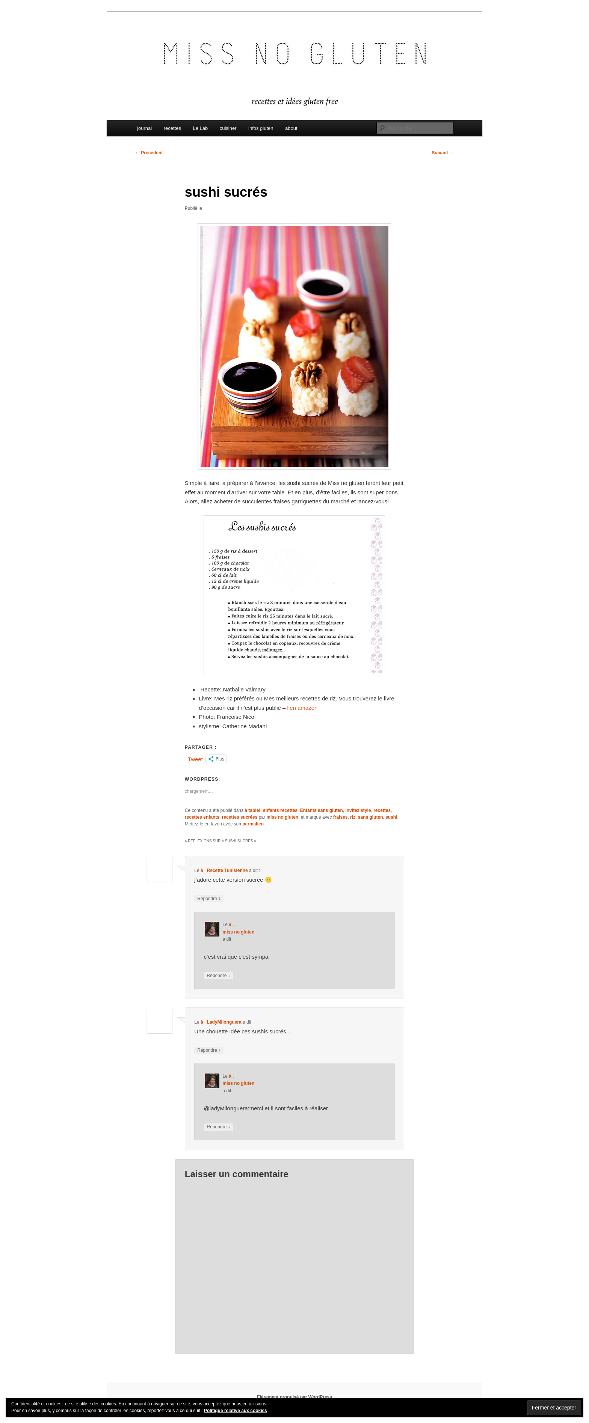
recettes (172, 128)
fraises (340, 817)
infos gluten (260, 128)
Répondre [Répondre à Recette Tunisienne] (208, 898)
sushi (391, 817)
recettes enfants (202, 817)
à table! (252, 810)
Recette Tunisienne (227, 870)
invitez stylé (358, 810)
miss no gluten (282, 817)
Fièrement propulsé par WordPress (294, 1397)
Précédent (149, 152)
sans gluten (370, 817)
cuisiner (228, 128)
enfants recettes (280, 810)
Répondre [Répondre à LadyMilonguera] (208, 1050)
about (291, 128)
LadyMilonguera (224, 1022)
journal (144, 128)
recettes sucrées (240, 817)
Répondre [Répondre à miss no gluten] (218, 975)
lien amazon (302, 708)
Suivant (443, 152)
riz (352, 817)
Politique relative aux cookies (235, 1410)
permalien (253, 824)
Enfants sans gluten (321, 810)
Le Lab (200, 128)
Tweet (195, 759)
